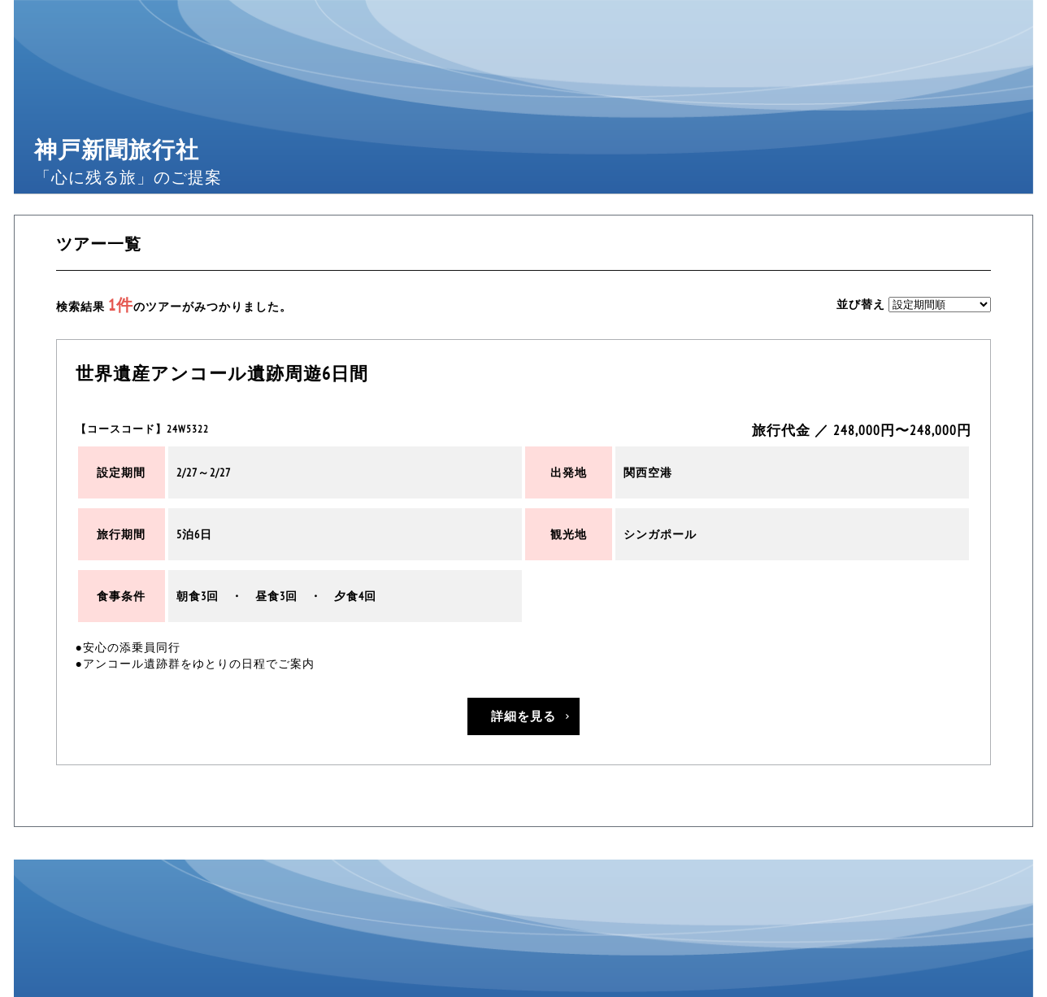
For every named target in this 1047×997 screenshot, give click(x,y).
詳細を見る (523, 716)
